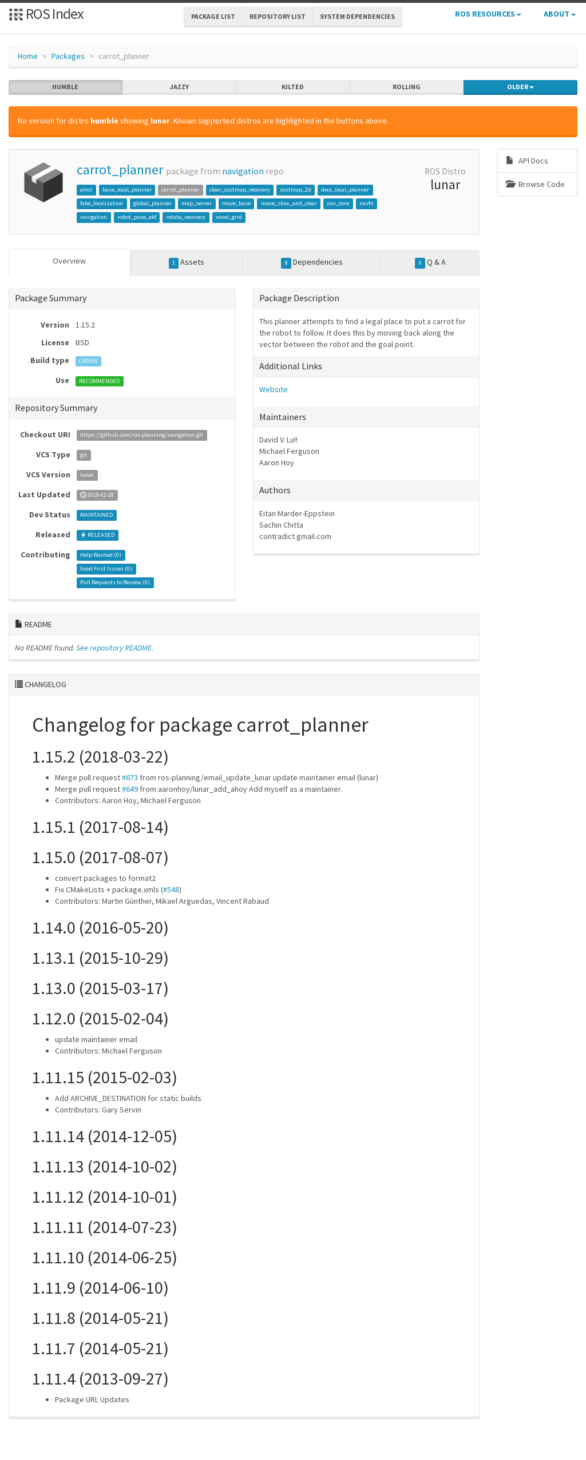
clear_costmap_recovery (239, 189)
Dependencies (312, 262)
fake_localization (101, 203)
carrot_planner (120, 169)
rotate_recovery (185, 217)
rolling (407, 86)
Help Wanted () (100, 555)
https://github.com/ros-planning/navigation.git (141, 435)
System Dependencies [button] (357, 16)
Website (273, 389)
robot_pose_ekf (136, 217)
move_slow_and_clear (289, 203)
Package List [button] (213, 16)
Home (28, 56)
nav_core (338, 203)
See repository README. (114, 648)
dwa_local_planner (345, 189)
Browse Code (535, 184)
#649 (130, 789)
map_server (196, 203)
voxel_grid (229, 217)
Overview (69, 261)
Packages (68, 56)
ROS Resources (488, 14)
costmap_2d (295, 189)
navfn (366, 203)
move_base (236, 203)
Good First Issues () (106, 569)
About (560, 14)
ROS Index (46, 13)
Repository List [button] (278, 16)
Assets (187, 262)
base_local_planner (127, 189)
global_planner (152, 203)
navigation (243, 171)
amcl (86, 189)
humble (65, 86)
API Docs (527, 160)
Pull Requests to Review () (115, 583)
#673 (130, 777)
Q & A (430, 262)
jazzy (179, 86)
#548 (171, 889)
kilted (293, 86)
